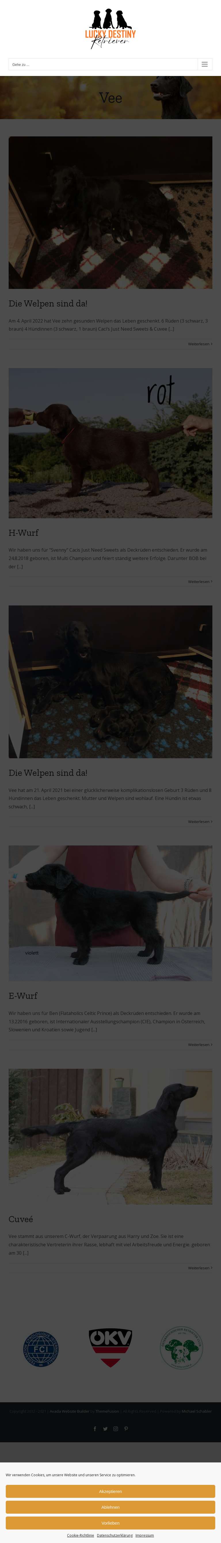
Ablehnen (110, 1507)
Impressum (145, 1535)
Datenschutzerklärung (115, 1535)
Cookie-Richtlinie (80, 1535)
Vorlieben (111, 1523)
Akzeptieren (110, 1491)
